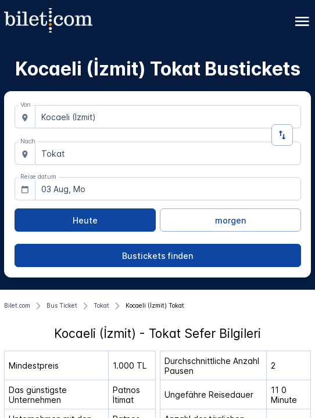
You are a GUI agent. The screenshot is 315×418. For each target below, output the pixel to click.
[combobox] (168, 116)
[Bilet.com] (17, 306)
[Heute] (85, 220)
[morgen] (230, 220)
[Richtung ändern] (282, 135)
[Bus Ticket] (61, 306)
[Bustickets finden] (158, 255)
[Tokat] (101, 306)
